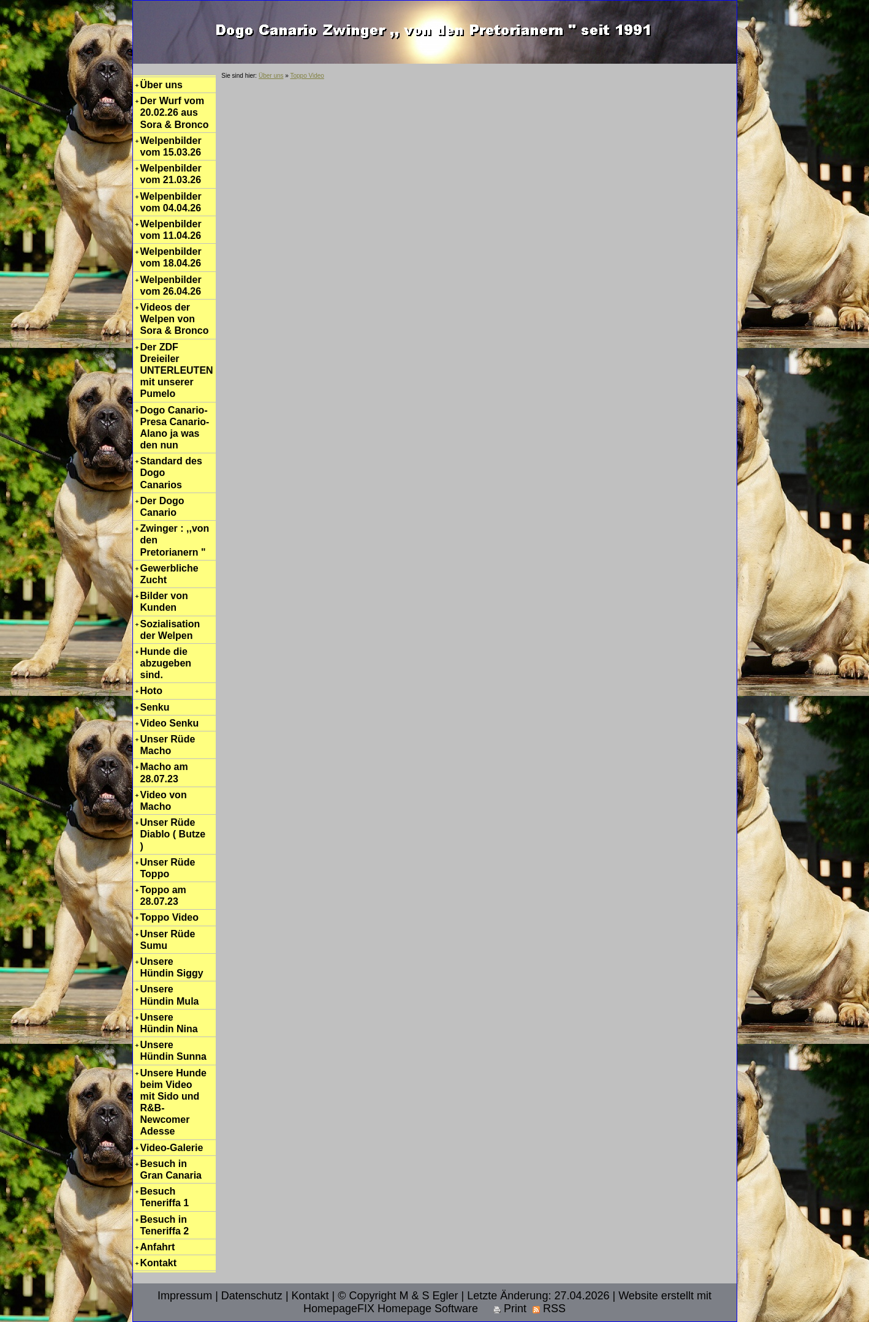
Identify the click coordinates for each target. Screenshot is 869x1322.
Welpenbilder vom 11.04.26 (171, 230)
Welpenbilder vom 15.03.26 (171, 146)
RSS (549, 1308)
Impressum (184, 1296)
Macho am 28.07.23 (164, 772)
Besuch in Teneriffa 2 (164, 1225)
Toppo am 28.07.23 (163, 896)
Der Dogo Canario (162, 507)
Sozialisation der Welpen (170, 630)
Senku (155, 707)
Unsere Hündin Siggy (171, 967)
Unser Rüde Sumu (167, 940)
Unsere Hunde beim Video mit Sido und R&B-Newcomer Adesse (173, 1102)
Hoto (151, 691)
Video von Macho (163, 801)
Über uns (161, 85)
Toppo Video (169, 917)
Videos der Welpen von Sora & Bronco (174, 319)
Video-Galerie (171, 1148)
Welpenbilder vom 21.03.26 (171, 174)
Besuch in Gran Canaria (171, 1169)
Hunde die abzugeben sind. (166, 663)
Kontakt (158, 1263)
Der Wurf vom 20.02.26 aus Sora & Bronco (174, 112)
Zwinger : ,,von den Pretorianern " (175, 540)
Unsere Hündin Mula (169, 995)
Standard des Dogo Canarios (171, 472)
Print (509, 1308)
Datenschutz (252, 1296)
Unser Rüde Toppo (167, 868)
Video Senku (169, 723)
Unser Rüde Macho (167, 745)
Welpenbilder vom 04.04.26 (171, 202)
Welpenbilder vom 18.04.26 (171, 257)
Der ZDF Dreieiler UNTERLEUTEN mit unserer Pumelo (176, 370)
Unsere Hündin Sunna (173, 1051)
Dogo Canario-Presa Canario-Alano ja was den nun (175, 428)
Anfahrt (157, 1247)
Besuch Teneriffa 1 (164, 1197)
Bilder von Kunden (164, 602)
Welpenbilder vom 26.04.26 (171, 285)
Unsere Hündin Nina (169, 1023)
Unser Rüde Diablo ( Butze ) (173, 834)
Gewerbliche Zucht (169, 574)
